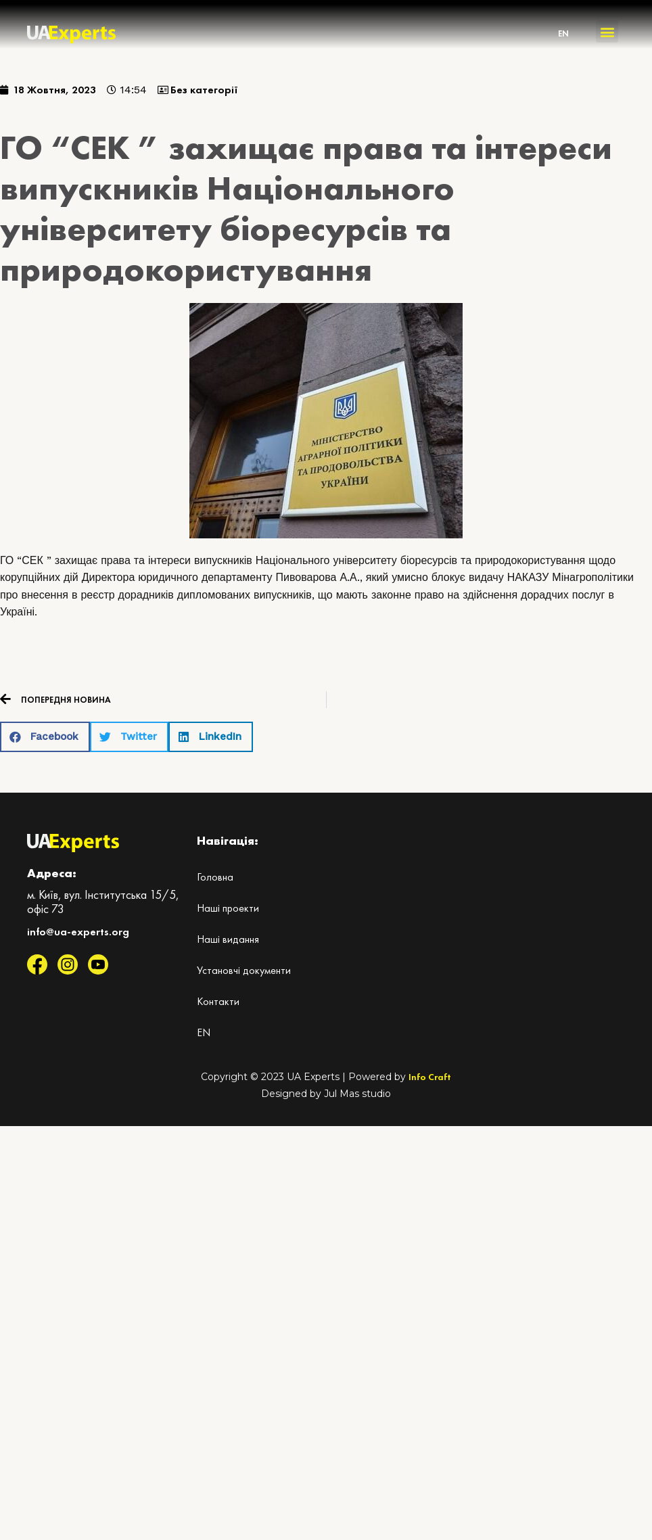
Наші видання (228, 939)
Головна (215, 877)
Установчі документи (244, 970)
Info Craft (430, 1077)
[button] (607, 31)
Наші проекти (228, 908)
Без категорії (204, 90)
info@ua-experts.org (78, 932)
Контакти (218, 1001)
